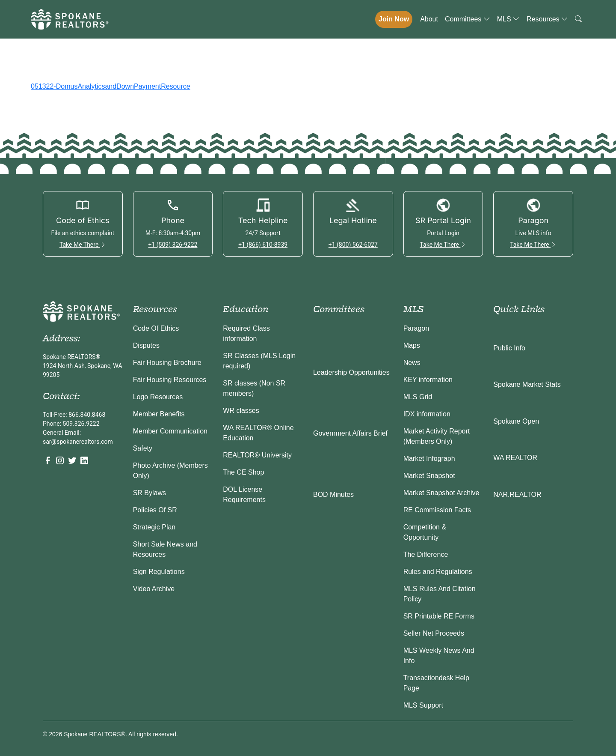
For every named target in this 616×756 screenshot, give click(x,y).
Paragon (416, 328)
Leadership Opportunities (351, 372)
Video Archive (154, 588)
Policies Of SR (155, 510)
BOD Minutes (333, 494)
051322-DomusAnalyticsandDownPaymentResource (110, 86)
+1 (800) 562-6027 (353, 244)
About (429, 19)
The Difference (425, 554)
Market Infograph (429, 458)
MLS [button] (508, 19)
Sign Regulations (159, 571)
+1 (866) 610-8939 (262, 244)
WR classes (241, 410)
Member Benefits (159, 414)
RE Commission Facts (437, 510)
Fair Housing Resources (170, 379)
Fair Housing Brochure (167, 362)
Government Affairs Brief (350, 433)
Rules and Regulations (437, 571)
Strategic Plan (154, 527)
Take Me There (82, 244)
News (412, 362)
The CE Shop (243, 472)
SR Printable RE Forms (438, 616)
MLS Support (423, 705)
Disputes (146, 345)
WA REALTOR (515, 457)
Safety (142, 448)
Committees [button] (467, 19)
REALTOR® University (257, 455)
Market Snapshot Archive (441, 492)
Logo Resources (158, 396)
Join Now (394, 19)
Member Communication (170, 431)
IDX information (426, 414)
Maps (411, 345)
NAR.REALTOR (517, 494)
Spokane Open (516, 421)
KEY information (428, 379)
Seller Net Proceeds (433, 633)
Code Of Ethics (156, 328)
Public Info (509, 348)
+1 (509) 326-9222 (172, 244)
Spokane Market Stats (526, 384)
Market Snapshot (429, 475)
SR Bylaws (149, 492)
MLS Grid (417, 396)
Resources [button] (547, 19)
